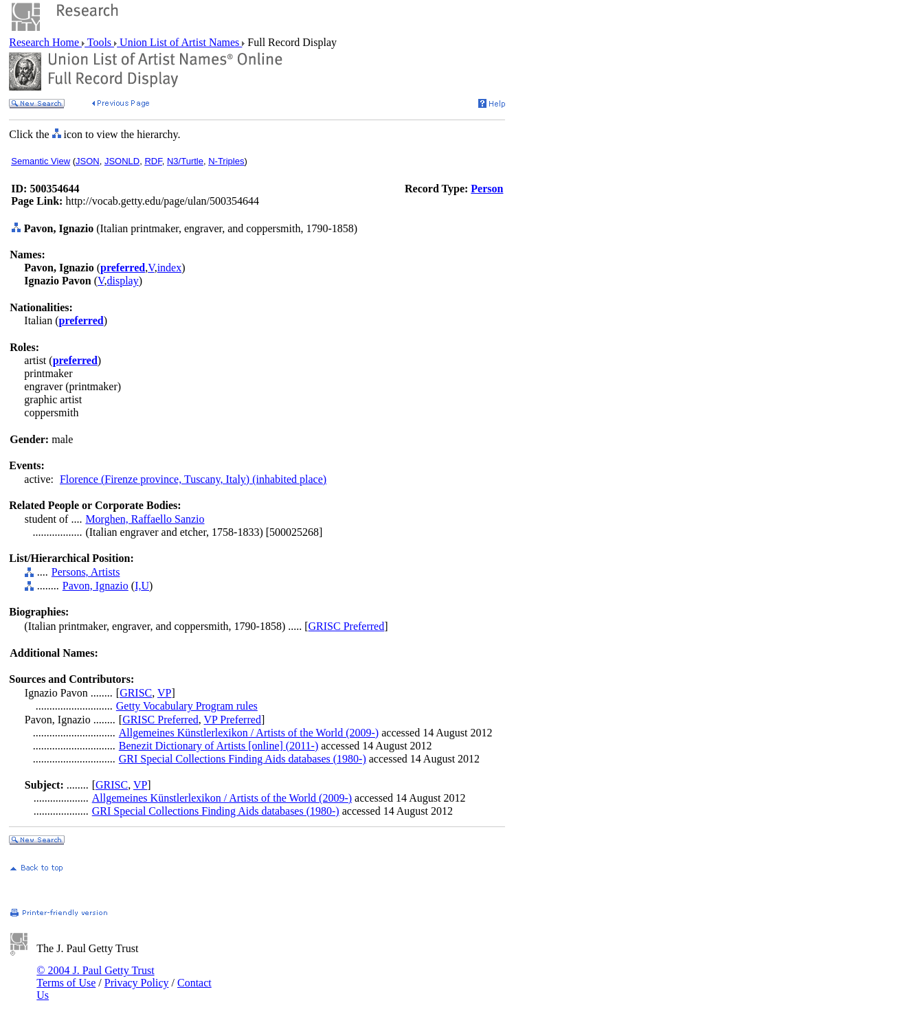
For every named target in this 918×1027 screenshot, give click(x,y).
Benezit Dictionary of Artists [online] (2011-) (218, 746)
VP (164, 693)
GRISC (136, 693)
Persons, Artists (86, 572)
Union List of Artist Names (179, 42)
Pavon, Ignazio (95, 585)
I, (138, 585)
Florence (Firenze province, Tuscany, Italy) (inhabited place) (193, 479)
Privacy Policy (136, 983)
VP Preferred (232, 719)
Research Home (45, 42)
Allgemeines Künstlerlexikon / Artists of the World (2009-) (249, 732)
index (169, 267)
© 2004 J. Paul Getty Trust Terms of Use (95, 976)
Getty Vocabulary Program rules (187, 706)
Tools (99, 42)
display (122, 280)
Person (487, 188)
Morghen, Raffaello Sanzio (144, 519)
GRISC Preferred (347, 626)
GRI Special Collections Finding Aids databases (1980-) (242, 759)
